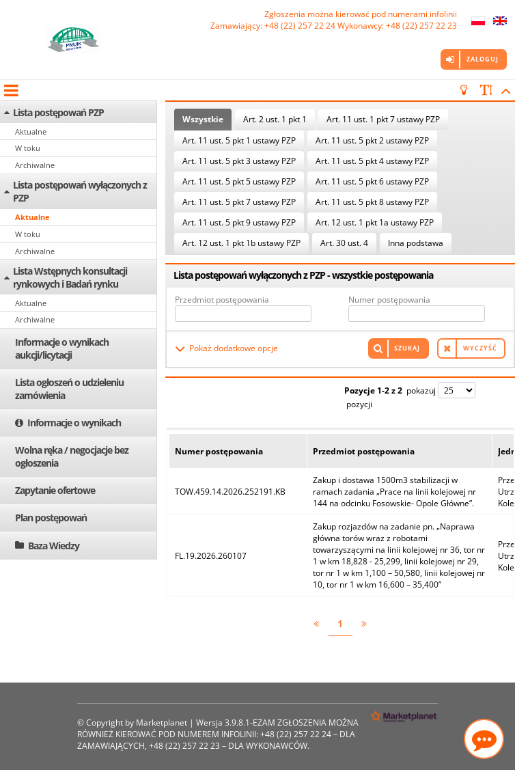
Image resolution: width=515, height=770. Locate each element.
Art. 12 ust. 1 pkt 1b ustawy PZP (241, 243)
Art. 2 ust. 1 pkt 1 (275, 119)
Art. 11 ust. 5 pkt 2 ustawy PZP (372, 140)
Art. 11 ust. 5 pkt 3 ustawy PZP (239, 161)
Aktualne (30, 131)
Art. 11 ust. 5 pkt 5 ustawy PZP (239, 181)
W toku (27, 148)
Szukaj (407, 348)
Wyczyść (480, 348)
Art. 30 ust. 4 (344, 243)
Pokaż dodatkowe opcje (233, 348)
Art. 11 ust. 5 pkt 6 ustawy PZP (372, 181)
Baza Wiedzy (53, 545)
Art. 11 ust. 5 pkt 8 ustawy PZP (372, 202)
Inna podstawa (415, 243)
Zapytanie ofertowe (55, 490)
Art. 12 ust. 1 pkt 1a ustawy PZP (375, 222)
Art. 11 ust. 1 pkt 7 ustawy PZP (383, 119)
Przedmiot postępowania (222, 299)
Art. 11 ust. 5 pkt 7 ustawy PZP (239, 202)
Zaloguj (483, 59)
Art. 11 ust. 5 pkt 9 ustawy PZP (239, 222)
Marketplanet (161, 722)
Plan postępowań (51, 517)
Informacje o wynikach (74, 422)
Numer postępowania (389, 299)
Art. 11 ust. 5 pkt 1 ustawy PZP (239, 140)
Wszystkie (202, 119)
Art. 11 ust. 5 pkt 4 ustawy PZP (372, 161)
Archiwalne (35, 165)
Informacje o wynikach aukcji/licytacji (62, 348)
